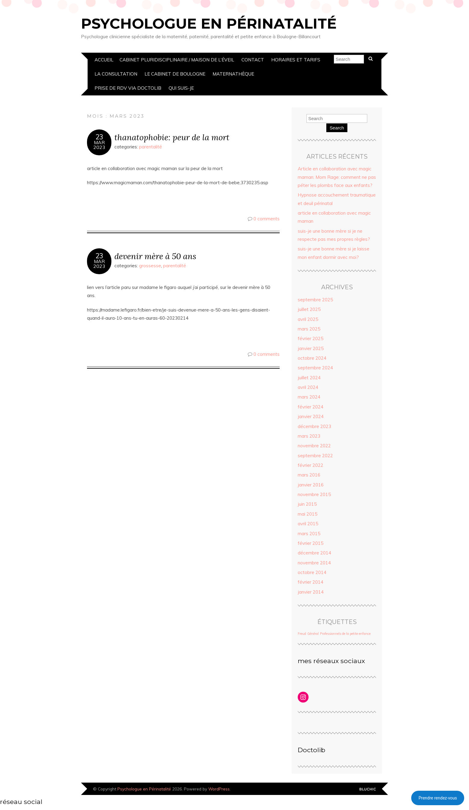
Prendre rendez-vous (437, 798)
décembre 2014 (314, 553)
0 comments (266, 219)
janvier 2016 (311, 485)
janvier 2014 (311, 592)
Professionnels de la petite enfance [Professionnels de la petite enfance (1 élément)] (345, 634)
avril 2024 (308, 387)
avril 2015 (308, 523)
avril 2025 (308, 319)
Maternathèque (233, 74)
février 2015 (310, 543)
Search (337, 127)
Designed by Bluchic (367, 789)
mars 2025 (309, 329)
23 (99, 137)
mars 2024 (309, 397)
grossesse (150, 265)
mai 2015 (307, 514)
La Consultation (116, 74)
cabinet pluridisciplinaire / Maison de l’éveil (177, 60)
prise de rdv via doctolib (128, 88)
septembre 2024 (315, 368)
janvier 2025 (311, 348)
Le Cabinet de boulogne (174, 74)
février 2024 (310, 407)
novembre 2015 (314, 494)
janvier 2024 (311, 416)
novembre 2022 (314, 445)
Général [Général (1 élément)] (313, 634)
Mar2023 (99, 144)
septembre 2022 (315, 455)
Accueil (104, 60)
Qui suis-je (181, 88)
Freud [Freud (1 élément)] (302, 634)
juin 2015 (307, 504)
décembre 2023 (314, 426)
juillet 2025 (309, 309)
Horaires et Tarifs (295, 60)
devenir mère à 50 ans (155, 256)
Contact (252, 60)
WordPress (219, 788)
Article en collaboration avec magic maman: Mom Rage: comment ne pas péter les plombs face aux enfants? (337, 177)
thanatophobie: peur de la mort (171, 137)
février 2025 (310, 338)
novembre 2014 (314, 563)
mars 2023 (309, 436)
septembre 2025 (315, 300)
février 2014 (310, 582)
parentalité (150, 147)
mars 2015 (309, 533)
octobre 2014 (312, 572)
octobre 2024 (312, 358)
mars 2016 (309, 475)
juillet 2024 (309, 377)
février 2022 (310, 465)
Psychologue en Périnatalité (209, 23)
